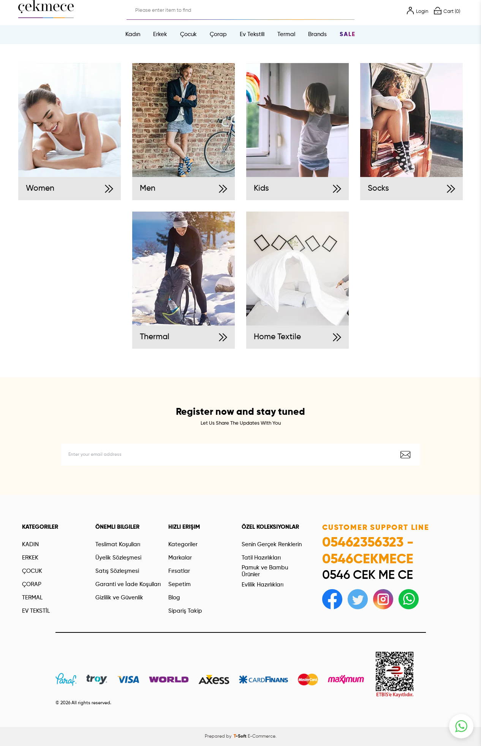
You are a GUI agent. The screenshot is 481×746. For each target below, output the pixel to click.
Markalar (180, 558)
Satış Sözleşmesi (117, 571)
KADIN (30, 544)
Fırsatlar (179, 571)
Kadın (132, 34)
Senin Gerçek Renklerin (272, 544)
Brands (317, 34)
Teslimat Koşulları (117, 544)
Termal (286, 34)
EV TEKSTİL (36, 611)
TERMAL (32, 598)
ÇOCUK (32, 571)
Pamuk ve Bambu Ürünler (265, 571)
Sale (348, 34)
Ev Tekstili (252, 34)
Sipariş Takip (185, 611)
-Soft (241, 736)
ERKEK (30, 558)
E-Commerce (261, 736)
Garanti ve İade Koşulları (128, 584)
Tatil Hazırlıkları (261, 558)
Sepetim (179, 584)
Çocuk (188, 34)
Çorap (218, 34)
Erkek (160, 34)
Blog (174, 598)
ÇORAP (31, 584)
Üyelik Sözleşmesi (118, 558)
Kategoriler (183, 544)
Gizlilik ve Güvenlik (119, 598)
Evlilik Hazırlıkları (262, 585)
